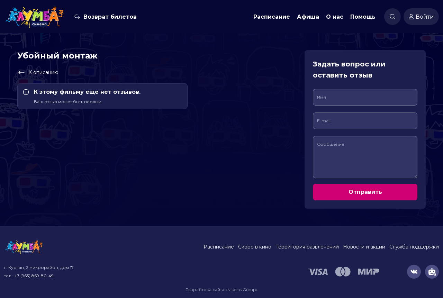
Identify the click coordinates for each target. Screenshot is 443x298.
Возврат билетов (110, 16)
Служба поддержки (414, 247)
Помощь (363, 16)
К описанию (37, 72)
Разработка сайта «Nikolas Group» (222, 289)
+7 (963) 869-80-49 (34, 275)
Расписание (271, 16)
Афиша (308, 16)
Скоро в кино (254, 247)
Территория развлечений (307, 247)
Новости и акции (364, 247)
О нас (334, 16)
